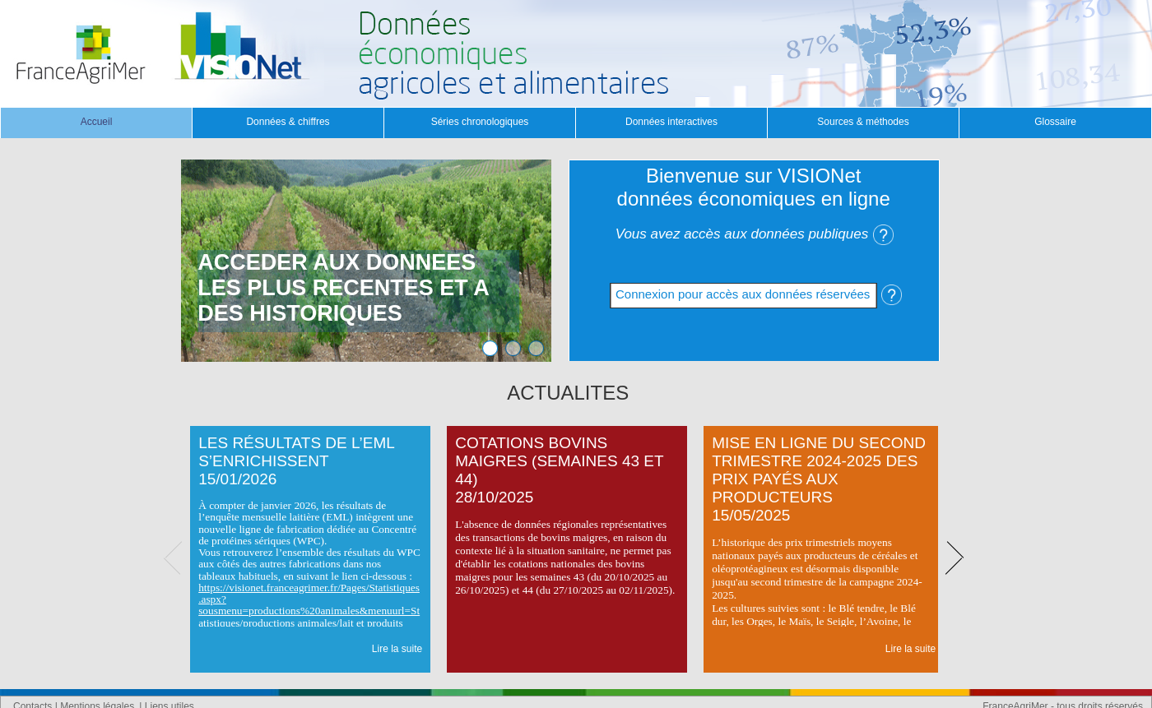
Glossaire (1055, 121)
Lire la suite (397, 649)
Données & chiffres (287, 121)
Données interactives (671, 121)
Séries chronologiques (480, 121)
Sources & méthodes (862, 121)
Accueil (97, 121)
